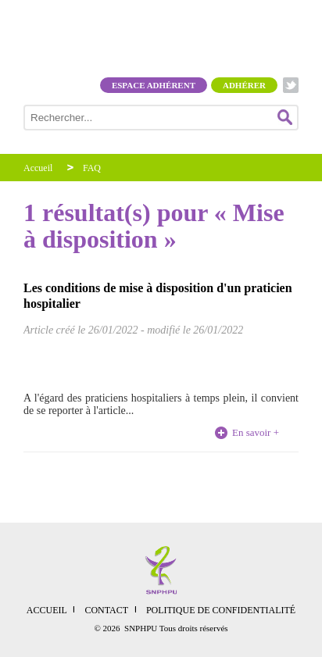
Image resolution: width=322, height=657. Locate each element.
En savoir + (255, 432)
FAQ (92, 167)
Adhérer (244, 85)
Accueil (37, 167)
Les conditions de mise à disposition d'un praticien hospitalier (157, 295)
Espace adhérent (153, 85)
